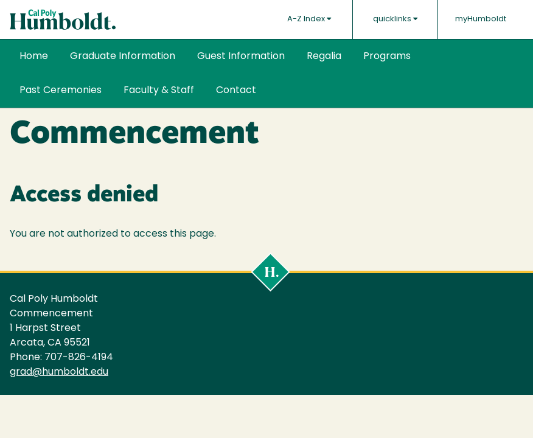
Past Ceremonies (60, 91)
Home (33, 56)
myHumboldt (480, 19)
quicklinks (395, 19)
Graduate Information (122, 56)
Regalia (324, 56)
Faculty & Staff (159, 91)
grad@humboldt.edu (59, 372)
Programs (387, 56)
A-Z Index (309, 19)
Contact (236, 91)
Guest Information (241, 56)
